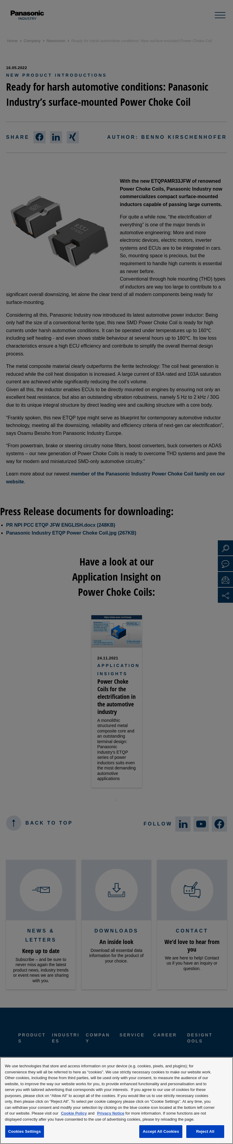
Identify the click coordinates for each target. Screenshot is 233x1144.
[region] (116, 1100)
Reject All (205, 1131)
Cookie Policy (74, 1113)
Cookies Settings (24, 1131)
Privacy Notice (110, 1113)
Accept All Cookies (161, 1131)
